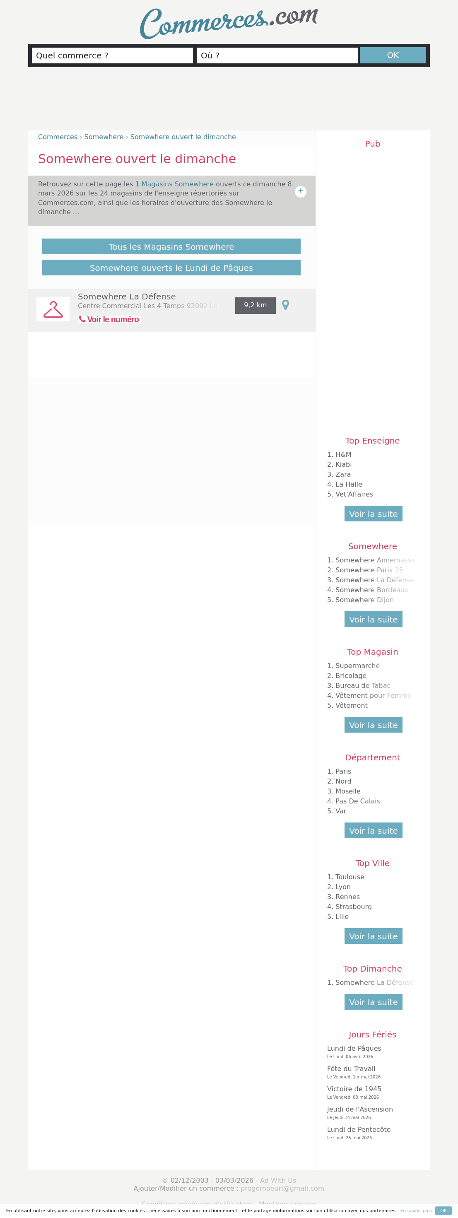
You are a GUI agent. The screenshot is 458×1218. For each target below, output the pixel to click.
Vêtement (351, 705)
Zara (343, 474)
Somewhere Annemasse (375, 560)
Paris (343, 771)
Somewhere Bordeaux (371, 590)
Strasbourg (353, 907)
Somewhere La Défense (127, 296)
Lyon (343, 887)
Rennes (347, 897)
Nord (343, 781)
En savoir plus (416, 1210)
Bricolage (350, 676)
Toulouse (349, 877)
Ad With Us (278, 1180)
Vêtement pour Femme (373, 695)
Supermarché (357, 666)
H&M (343, 454)
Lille (342, 917)
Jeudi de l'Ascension (370, 1113)
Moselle (348, 791)
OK (393, 55)
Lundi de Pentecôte (370, 1133)
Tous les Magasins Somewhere (171, 247)
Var (340, 811)
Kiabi (343, 464)
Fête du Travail (370, 1072)
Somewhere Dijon (364, 600)
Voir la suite (373, 514)
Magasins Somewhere (179, 184)
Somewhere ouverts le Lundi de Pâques (171, 268)
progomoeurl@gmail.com (282, 1188)
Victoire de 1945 (370, 1092)
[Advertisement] (229, 102)
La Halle (348, 484)
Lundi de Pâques (370, 1052)
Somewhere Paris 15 (369, 570)
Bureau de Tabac (363, 686)
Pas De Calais (357, 801)
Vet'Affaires (354, 494)
